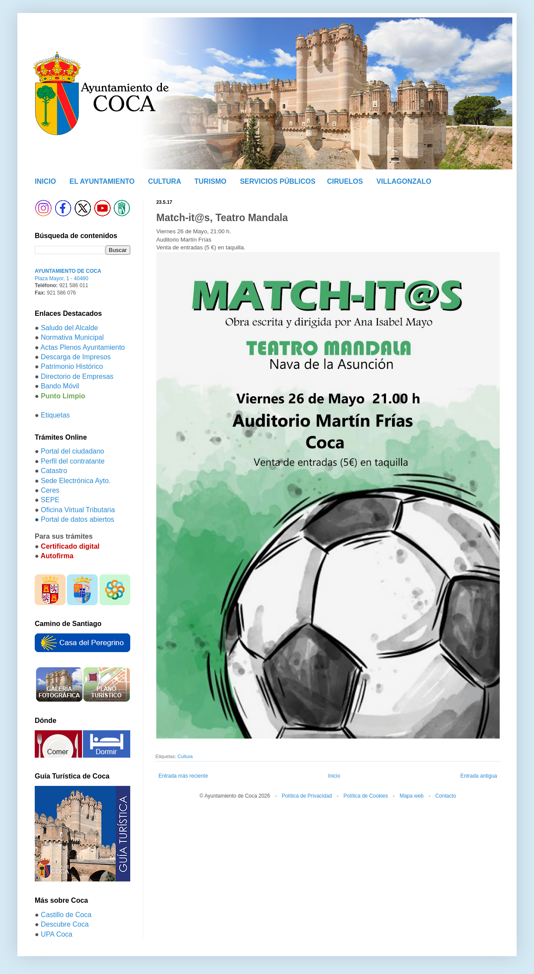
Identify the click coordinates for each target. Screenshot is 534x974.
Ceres (50, 490)
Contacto (445, 796)
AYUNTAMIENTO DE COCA (68, 271)
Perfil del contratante (73, 461)
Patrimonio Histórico (72, 366)
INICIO (45, 181)
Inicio (334, 776)
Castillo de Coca (66, 914)
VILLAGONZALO (403, 181)
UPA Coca (57, 934)
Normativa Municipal (72, 337)
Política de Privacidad (307, 796)
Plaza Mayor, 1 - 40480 (61, 278)
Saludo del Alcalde (69, 327)
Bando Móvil (60, 386)
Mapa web (411, 796)
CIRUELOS (345, 181)
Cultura (185, 756)
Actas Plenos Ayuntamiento (82, 347)
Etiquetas (55, 415)
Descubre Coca (65, 924)
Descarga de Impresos (76, 357)
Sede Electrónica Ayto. (76, 480)
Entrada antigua (478, 776)
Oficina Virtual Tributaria (78, 510)
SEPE (50, 500)
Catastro (54, 470)
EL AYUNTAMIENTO (102, 181)
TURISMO (210, 181)
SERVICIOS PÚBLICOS (278, 181)
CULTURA (164, 181)
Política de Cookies (365, 796)
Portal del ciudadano (72, 451)
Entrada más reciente (183, 776)
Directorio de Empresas (77, 376)
